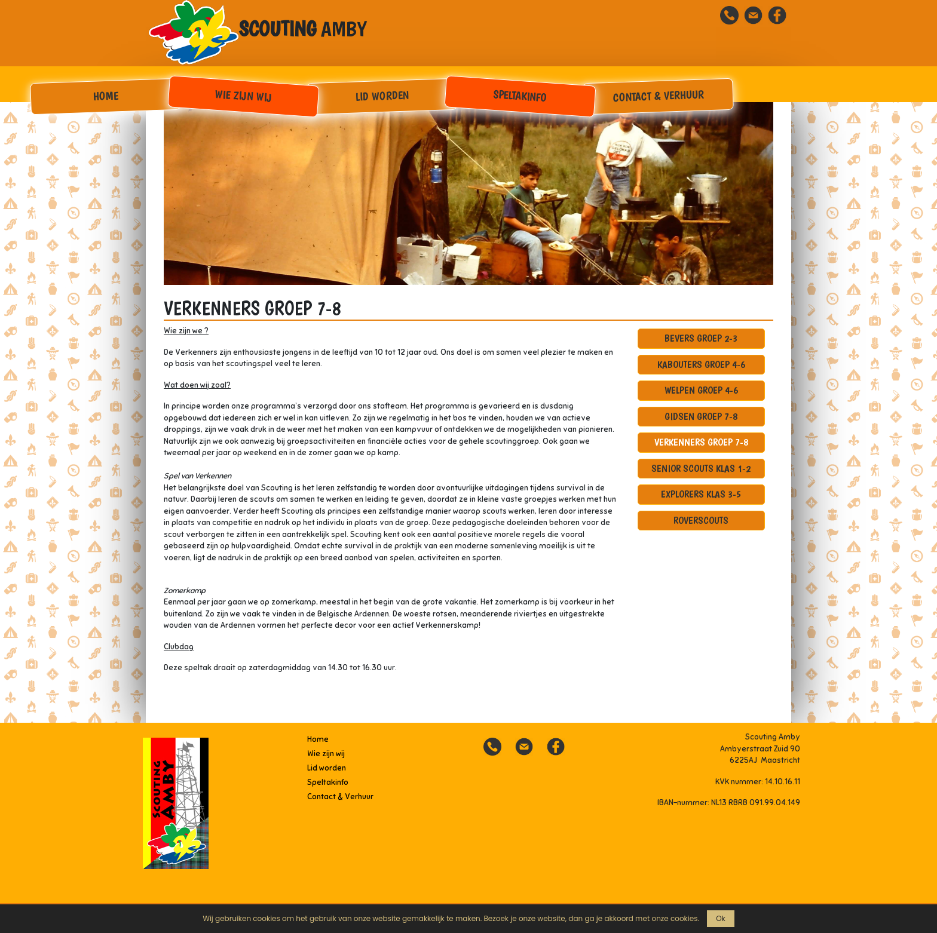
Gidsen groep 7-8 (701, 416)
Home (105, 95)
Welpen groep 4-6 (701, 390)
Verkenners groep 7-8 (701, 442)
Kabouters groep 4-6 (701, 364)
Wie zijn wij (243, 96)
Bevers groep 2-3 (701, 338)
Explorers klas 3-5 (701, 494)
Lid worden (382, 95)
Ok (720, 918)
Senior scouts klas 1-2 (701, 468)
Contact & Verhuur (659, 95)
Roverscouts (700, 520)
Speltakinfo (520, 96)
